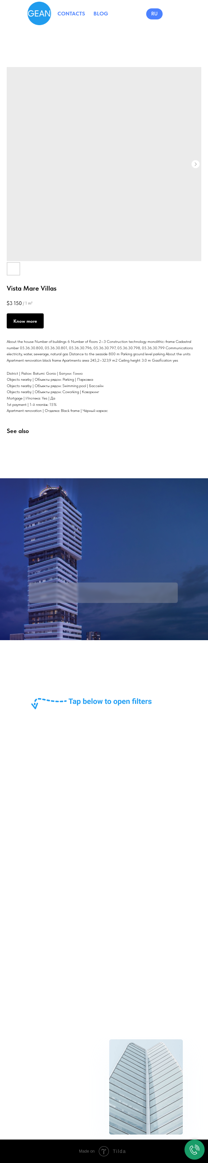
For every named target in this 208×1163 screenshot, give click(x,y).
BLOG (100, 13)
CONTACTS (71, 13)
